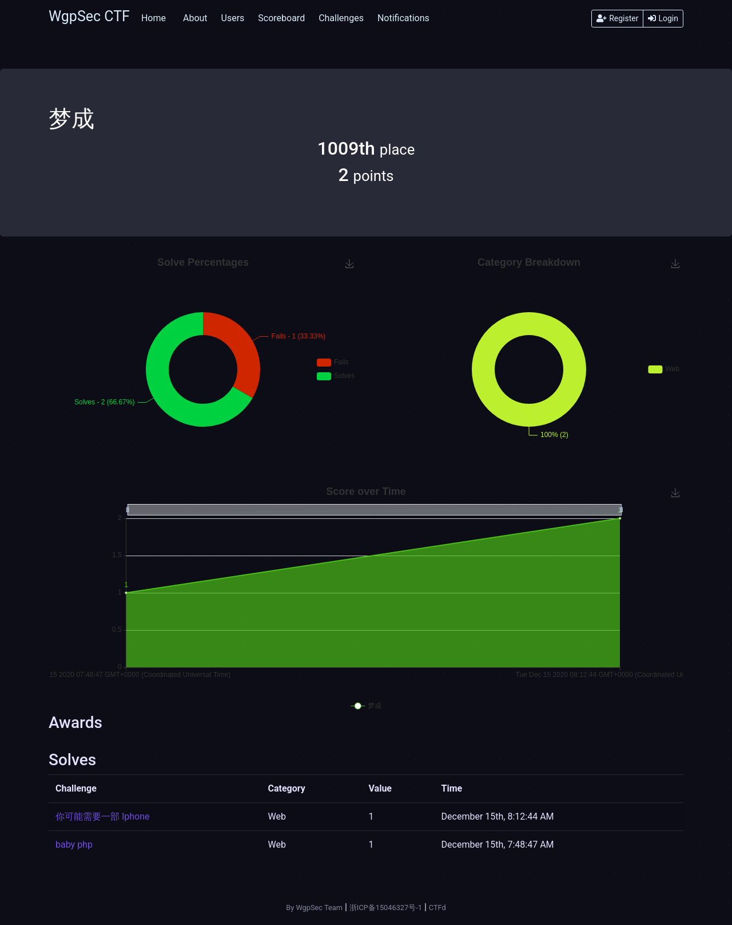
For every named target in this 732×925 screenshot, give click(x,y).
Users (233, 18)
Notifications (403, 18)
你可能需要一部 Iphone (102, 816)
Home (153, 18)
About (195, 18)
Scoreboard (281, 18)
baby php (74, 844)
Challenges (341, 18)
